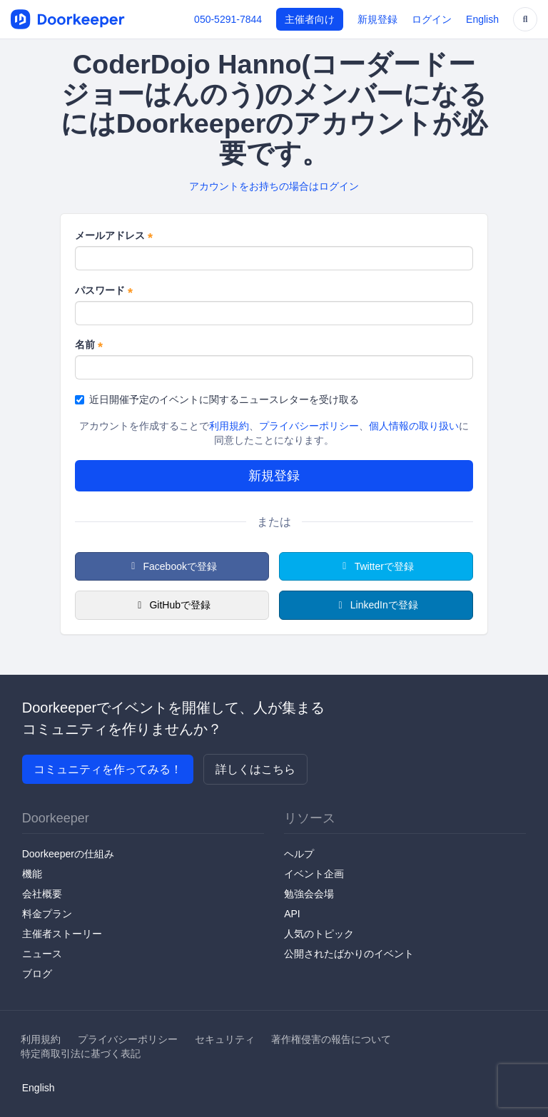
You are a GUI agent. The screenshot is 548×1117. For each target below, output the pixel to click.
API (292, 913)
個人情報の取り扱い (414, 426)
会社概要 (42, 893)
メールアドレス (114, 236)
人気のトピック (319, 933)
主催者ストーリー (62, 933)
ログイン (432, 19)
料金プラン (47, 913)
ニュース (42, 953)
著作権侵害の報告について (331, 1039)
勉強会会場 (309, 893)
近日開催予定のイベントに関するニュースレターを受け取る (217, 399)
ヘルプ (299, 854)
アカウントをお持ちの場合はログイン (274, 186)
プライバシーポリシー (309, 426)
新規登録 (377, 19)
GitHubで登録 (171, 605)
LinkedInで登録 (375, 605)
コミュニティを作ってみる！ (108, 769)
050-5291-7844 (228, 19)
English (482, 19)
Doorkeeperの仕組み (68, 854)
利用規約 (229, 426)
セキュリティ (225, 1039)
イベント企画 (314, 873)
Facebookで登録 (172, 566)
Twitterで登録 (376, 566)
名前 (89, 345)
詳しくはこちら (255, 769)
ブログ (37, 973)
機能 (32, 873)
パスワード (104, 291)
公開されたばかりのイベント (349, 953)
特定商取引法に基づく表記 (81, 1053)
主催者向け (310, 19)
